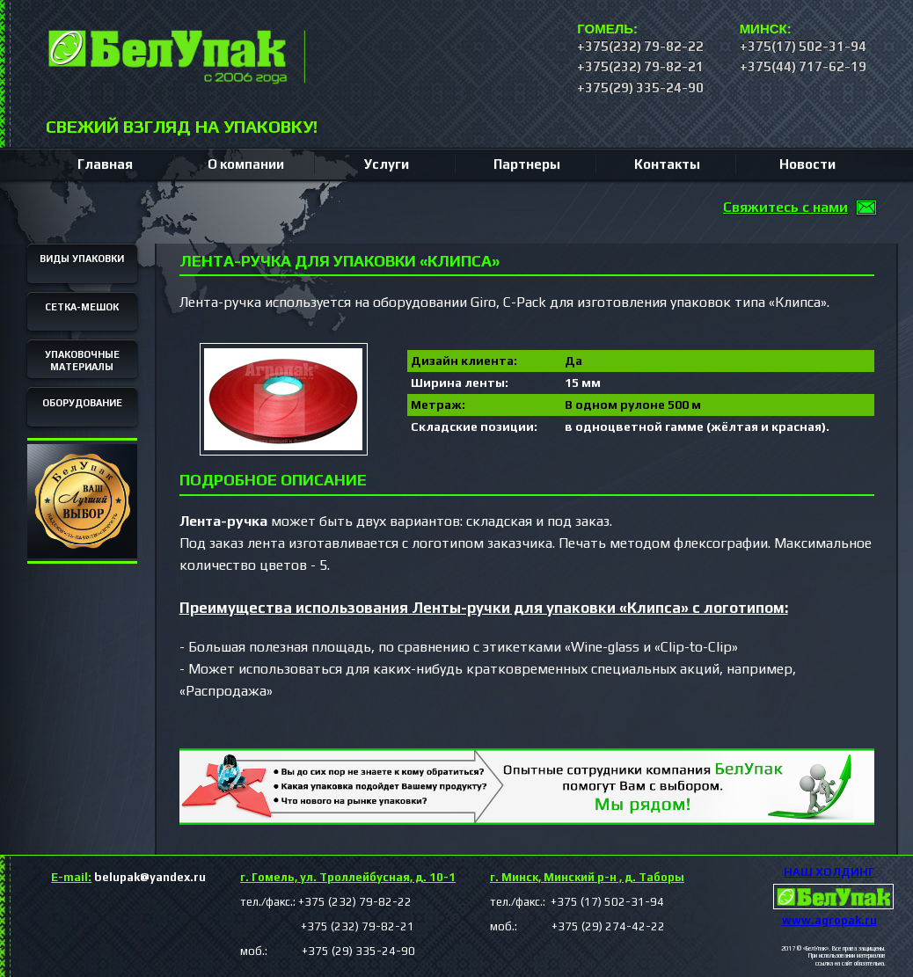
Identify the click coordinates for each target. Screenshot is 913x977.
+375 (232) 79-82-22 (355, 901)
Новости (807, 164)
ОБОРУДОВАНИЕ (82, 402)
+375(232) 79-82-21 (640, 66)
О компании (246, 164)
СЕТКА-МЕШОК (82, 307)
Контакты (667, 164)
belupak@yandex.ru (128, 877)
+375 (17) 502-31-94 (606, 901)
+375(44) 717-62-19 (803, 66)
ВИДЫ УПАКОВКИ (82, 258)
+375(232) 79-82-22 (640, 46)
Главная (105, 164)
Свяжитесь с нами (785, 207)
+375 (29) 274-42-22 (592, 926)
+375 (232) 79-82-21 (327, 926)
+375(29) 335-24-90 (640, 87)
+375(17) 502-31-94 (803, 46)
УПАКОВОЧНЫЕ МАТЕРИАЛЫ (82, 360)
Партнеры (526, 164)
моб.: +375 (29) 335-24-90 (327, 951)
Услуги (386, 164)
